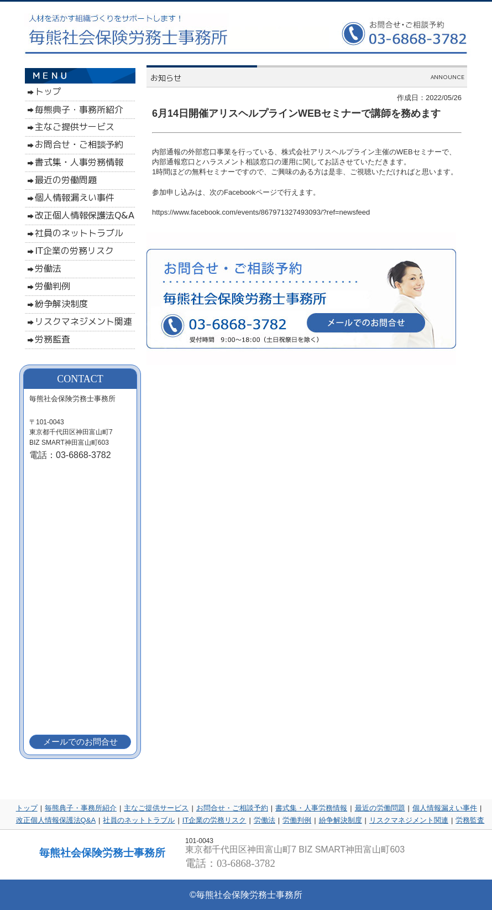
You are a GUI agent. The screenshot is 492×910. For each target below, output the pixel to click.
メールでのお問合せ (80, 741)
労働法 (264, 820)
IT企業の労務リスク (214, 820)
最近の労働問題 (380, 808)
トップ (27, 808)
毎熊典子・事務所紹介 (81, 808)
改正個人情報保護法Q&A (56, 820)
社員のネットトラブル (139, 820)
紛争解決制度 (340, 820)
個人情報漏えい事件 (444, 808)
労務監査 (470, 820)
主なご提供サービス (156, 808)
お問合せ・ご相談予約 (232, 808)
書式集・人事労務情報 (311, 808)
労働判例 (296, 820)
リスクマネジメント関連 (408, 820)
